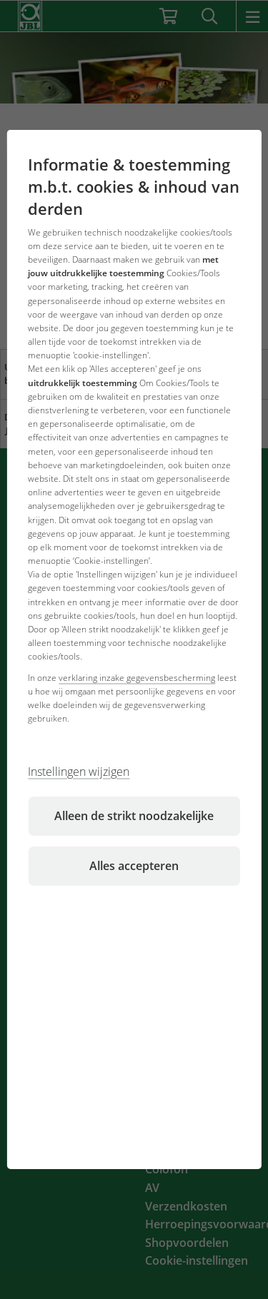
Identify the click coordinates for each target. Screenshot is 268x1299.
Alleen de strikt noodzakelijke (134, 816)
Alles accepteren (134, 866)
